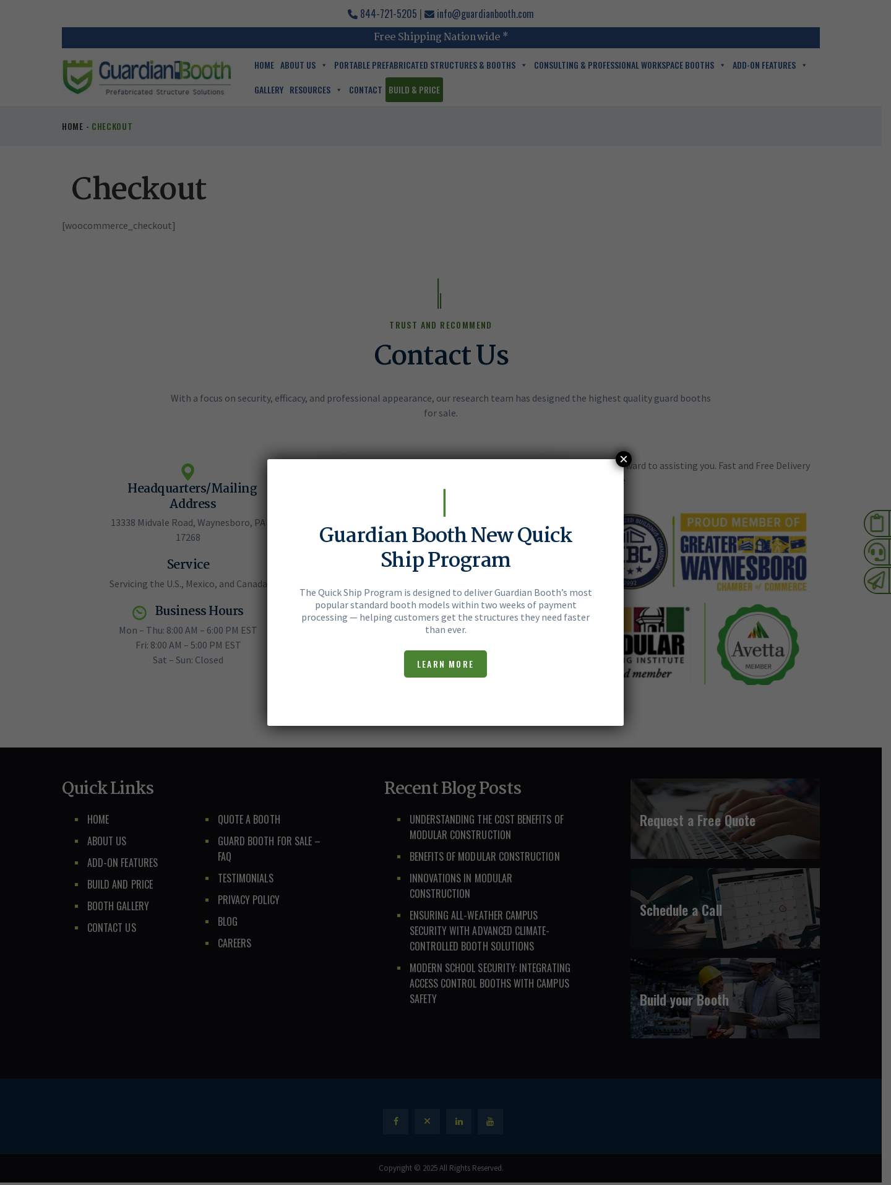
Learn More (445, 663)
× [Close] (623, 459)
